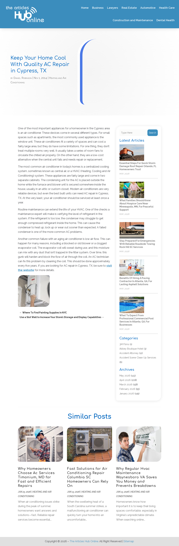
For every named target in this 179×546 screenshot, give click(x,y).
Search (152, 132)
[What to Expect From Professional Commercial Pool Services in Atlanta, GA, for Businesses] (131, 305)
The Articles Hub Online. (84, 541)
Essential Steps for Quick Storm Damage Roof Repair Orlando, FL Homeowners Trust (137, 166)
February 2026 (127, 389)
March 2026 (125, 384)
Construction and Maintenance (133, 20)
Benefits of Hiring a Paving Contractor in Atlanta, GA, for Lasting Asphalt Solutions (135, 281)
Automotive (147, 7)
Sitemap (129, 541)
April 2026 (125, 380)
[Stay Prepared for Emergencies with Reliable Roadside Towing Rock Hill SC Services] (131, 230)
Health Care (167, 7)
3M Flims (124, 344)
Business (97, 7)
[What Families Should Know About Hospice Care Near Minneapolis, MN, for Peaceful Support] (131, 190)
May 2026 (124, 375)
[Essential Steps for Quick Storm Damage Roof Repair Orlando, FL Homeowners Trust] (131, 152)
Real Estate (129, 7)
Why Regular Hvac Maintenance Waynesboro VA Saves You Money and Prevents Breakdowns (136, 477)
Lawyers (112, 7)
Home (85, 7)
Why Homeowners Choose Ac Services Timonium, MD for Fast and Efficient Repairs (36, 477)
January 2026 (126, 393)
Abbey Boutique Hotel (131, 348)
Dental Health (165, 20)
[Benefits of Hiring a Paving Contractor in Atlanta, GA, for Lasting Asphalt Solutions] (131, 267)
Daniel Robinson (22, 78)
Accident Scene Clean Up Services (137, 357)
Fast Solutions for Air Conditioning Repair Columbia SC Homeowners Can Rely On (87, 477)
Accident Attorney (129, 353)
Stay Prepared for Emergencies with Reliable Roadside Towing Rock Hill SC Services (137, 243)
